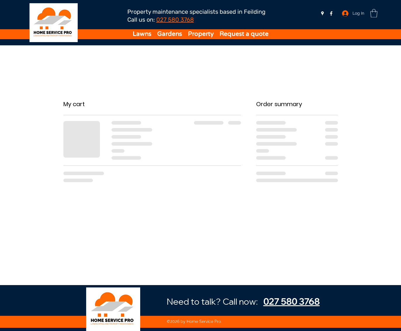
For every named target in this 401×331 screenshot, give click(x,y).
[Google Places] (322, 13)
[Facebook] (331, 13)
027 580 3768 (175, 19)
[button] (373, 13)
